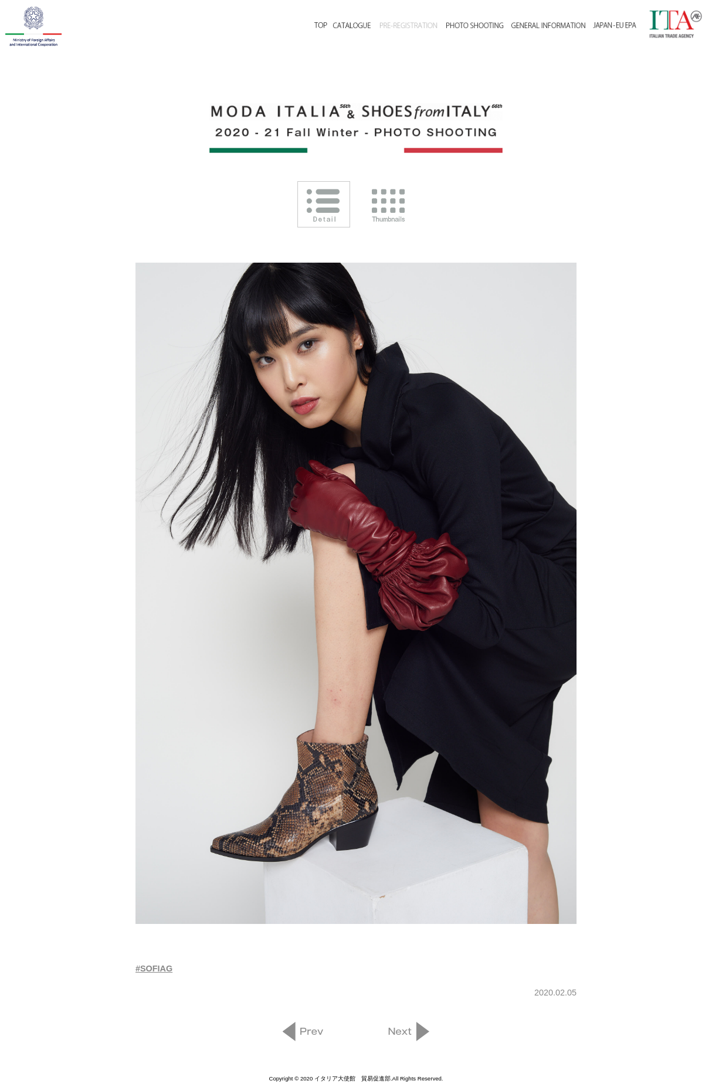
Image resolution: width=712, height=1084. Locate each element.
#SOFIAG (153, 968)
